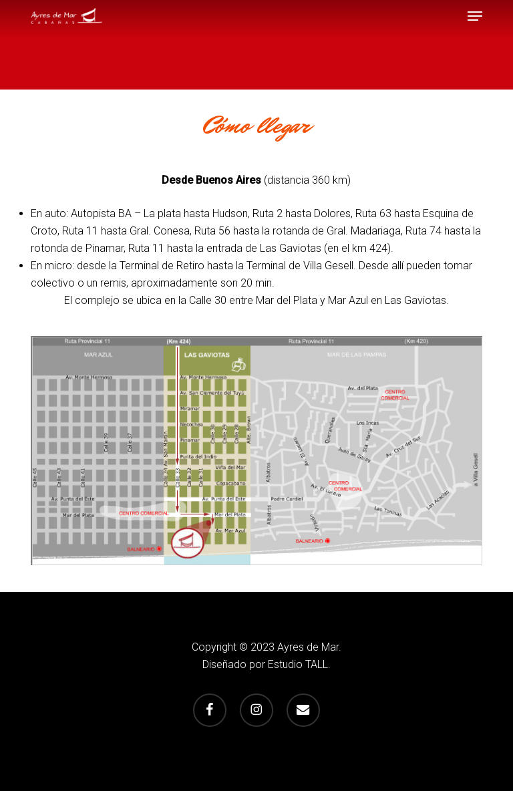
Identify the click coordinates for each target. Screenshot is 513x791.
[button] (475, 16)
